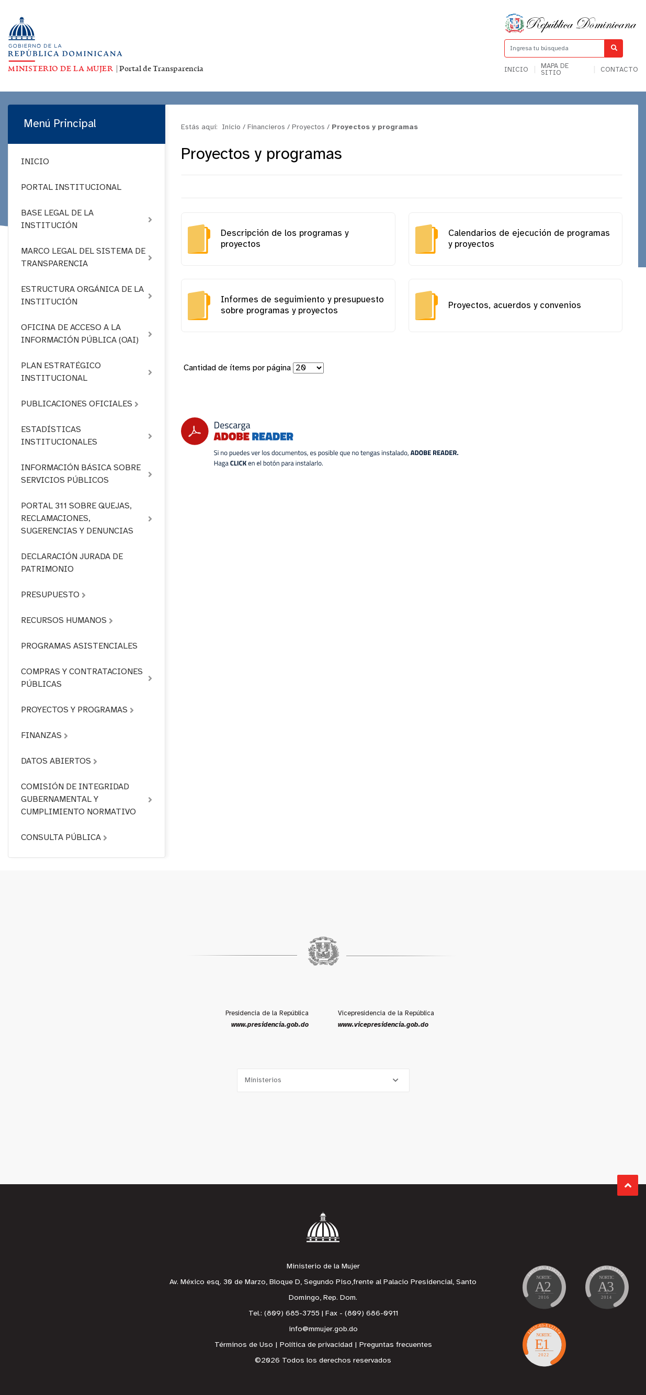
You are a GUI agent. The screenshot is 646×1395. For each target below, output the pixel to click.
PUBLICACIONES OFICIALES (80, 404)
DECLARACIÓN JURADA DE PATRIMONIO (72, 563)
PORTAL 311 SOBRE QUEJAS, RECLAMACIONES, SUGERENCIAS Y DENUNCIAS (86, 519)
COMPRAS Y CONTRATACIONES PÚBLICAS (86, 678)
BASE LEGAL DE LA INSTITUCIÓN (86, 219)
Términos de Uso (243, 1345)
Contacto (619, 69)
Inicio (516, 69)
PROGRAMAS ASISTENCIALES (79, 646)
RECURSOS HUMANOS (67, 620)
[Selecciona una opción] (323, 1080)
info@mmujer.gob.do (323, 1329)
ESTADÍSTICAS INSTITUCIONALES (86, 436)
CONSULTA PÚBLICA (64, 837)
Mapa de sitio (555, 69)
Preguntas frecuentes (395, 1345)
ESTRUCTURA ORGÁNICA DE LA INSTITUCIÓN (86, 296)
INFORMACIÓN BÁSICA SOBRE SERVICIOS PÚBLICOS (86, 474)
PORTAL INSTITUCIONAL (71, 187)
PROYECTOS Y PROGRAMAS (77, 710)
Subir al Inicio (628, 1185)
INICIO (35, 161)
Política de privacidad (316, 1345)
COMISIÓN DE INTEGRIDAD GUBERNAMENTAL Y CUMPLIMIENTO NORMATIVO (86, 799)
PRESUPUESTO (53, 595)
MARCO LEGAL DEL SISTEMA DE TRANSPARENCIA (86, 257)
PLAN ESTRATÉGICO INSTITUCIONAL (86, 372)
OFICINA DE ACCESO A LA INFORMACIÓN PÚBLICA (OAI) (86, 334)
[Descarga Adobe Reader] (319, 442)
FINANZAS (44, 735)
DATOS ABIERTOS (59, 761)
